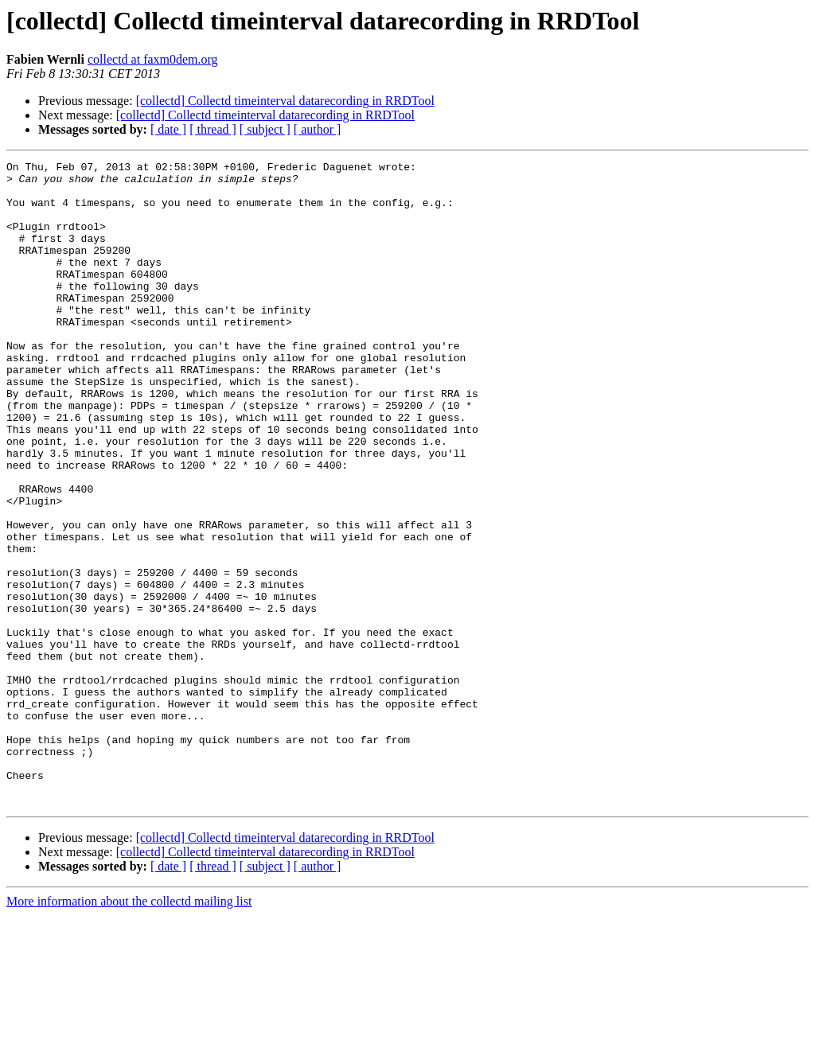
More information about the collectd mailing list (129, 1030)
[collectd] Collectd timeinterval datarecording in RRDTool (285, 100)
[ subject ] (265, 129)
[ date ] (168, 129)
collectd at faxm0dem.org (153, 59)
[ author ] (317, 129)
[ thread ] (212, 129)
